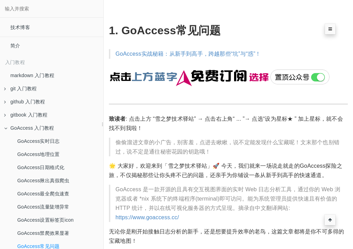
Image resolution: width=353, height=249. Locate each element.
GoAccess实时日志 (38, 141)
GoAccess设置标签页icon (45, 220)
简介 (15, 45)
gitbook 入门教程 (25, 115)
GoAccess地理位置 (38, 154)
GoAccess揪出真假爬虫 (43, 180)
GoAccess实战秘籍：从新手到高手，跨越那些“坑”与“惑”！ (188, 54)
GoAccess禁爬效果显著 (43, 233)
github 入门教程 (24, 101)
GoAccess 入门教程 (29, 128)
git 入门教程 (20, 88)
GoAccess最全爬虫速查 (43, 193)
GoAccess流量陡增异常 (43, 207)
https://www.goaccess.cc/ (147, 217)
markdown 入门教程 (32, 75)
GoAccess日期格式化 (40, 167)
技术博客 (20, 27)
